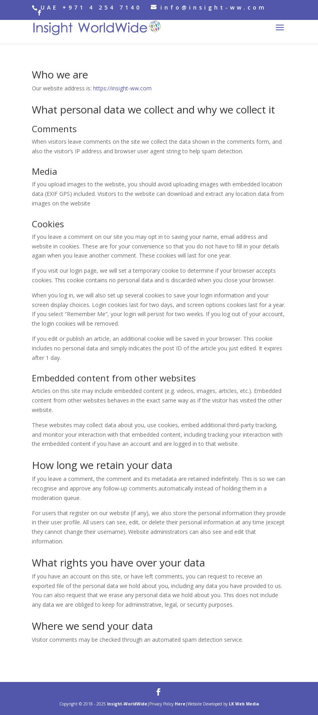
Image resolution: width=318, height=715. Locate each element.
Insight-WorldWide (127, 704)
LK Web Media (244, 704)
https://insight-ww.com (122, 88)
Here (180, 704)
